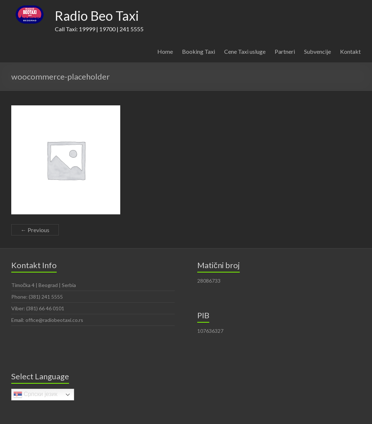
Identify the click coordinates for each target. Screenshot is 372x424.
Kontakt (350, 51)
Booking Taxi (198, 51)
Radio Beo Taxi (97, 16)
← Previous (35, 229)
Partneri (285, 51)
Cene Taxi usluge (245, 51)
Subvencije (317, 51)
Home (165, 51)
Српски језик (35, 394)
